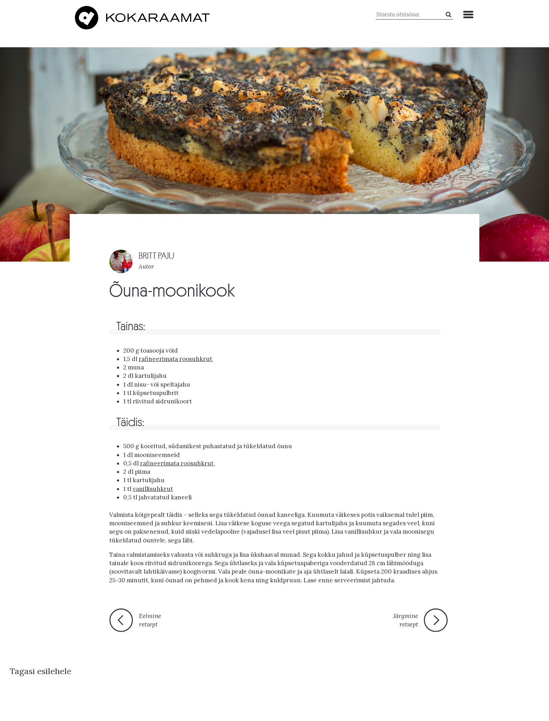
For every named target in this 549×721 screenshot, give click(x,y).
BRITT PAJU (157, 254)
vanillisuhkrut (153, 487)
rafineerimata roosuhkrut (177, 461)
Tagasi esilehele (269, 622)
